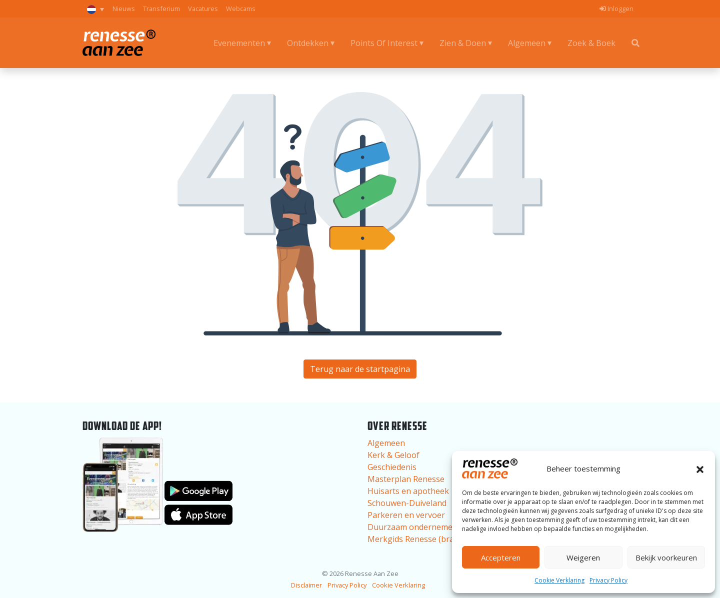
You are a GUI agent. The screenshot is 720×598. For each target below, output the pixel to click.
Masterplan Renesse (406, 479)
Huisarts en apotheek (408, 491)
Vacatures (203, 8)
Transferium (161, 8)
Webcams (241, 8)
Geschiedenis (392, 467)
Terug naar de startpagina (360, 369)
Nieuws (123, 8)
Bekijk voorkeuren (666, 557)
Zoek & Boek (592, 43)
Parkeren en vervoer (406, 515)
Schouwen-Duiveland (407, 503)
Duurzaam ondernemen (413, 527)
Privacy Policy (609, 580)
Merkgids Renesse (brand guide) (428, 539)
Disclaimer (306, 585)
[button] (700, 469)
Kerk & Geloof (394, 455)
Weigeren (583, 557)
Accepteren (500, 557)
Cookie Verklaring (559, 580)
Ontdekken (307, 43)
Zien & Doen (463, 43)
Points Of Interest (384, 43)
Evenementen (239, 43)
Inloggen (617, 8)
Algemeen (527, 43)
